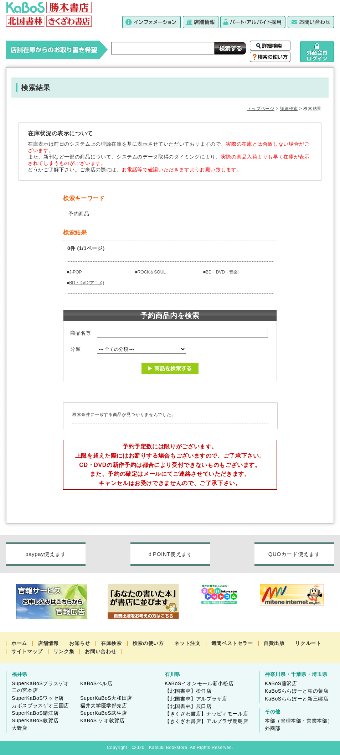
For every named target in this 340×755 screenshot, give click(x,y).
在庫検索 (111, 643)
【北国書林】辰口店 (188, 706)
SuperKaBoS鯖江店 (35, 713)
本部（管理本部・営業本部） (299, 721)
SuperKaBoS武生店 (103, 713)
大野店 (19, 728)
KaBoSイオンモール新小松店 (199, 683)
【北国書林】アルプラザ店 (196, 699)
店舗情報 (48, 643)
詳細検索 (289, 108)
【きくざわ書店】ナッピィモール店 (206, 714)
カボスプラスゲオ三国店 (40, 705)
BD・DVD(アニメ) (86, 282)
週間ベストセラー (232, 643)
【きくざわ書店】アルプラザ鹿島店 (206, 721)
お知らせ (79, 643)
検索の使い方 (148, 643)
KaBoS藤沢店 (281, 683)
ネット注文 (187, 643)
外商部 (272, 728)
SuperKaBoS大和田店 (106, 698)
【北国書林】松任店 (188, 691)
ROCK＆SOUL (152, 272)
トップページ (260, 108)
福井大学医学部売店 (103, 705)
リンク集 (63, 651)
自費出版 (274, 643)
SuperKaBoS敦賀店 (35, 720)
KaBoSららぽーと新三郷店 (297, 699)
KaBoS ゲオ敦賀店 (102, 720)
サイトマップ (27, 651)
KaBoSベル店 (96, 683)
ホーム (19, 643)
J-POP (75, 272)
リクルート (308, 643)
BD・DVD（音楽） (224, 272)
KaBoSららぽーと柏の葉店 (297, 691)
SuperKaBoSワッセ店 (38, 698)
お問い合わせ (100, 651)
